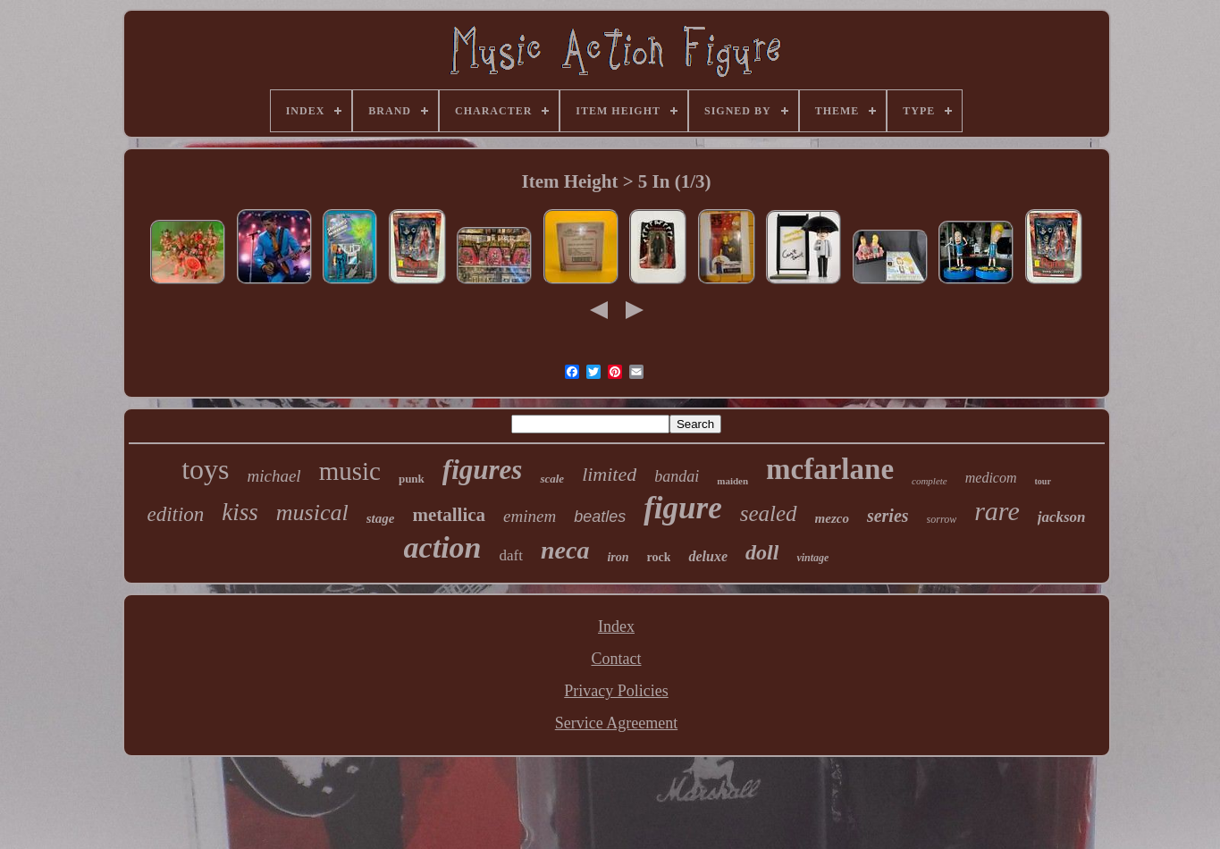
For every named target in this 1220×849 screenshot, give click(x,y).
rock (659, 557)
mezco (832, 518)
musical (312, 512)
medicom (991, 477)
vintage (812, 557)
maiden (732, 480)
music (350, 471)
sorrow (942, 519)
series (888, 515)
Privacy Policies (616, 691)
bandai (676, 476)
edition (175, 514)
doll (761, 552)
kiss (240, 512)
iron (617, 557)
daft (511, 555)
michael (273, 476)
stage (380, 518)
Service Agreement (616, 723)
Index (616, 626)
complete (929, 480)
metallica (448, 514)
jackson (1062, 517)
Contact (616, 659)
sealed (768, 513)
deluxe (708, 556)
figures (482, 469)
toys (205, 469)
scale (552, 478)
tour (1043, 481)
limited (609, 474)
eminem (529, 516)
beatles (600, 516)
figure (683, 508)
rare (997, 510)
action (443, 547)
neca (565, 550)
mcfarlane (830, 469)
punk (412, 478)
